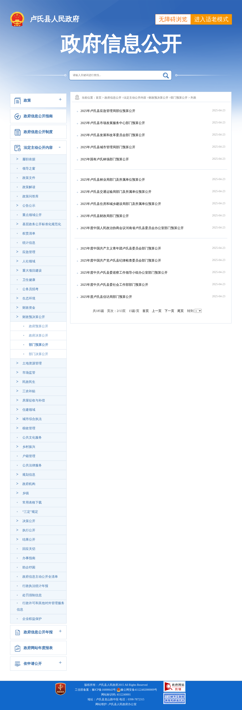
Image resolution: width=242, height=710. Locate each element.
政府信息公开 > (114, 97)
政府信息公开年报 (38, 632)
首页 (145, 311)
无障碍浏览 (173, 19)
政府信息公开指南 (38, 116)
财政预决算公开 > (160, 97)
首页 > (100, 97)
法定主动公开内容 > (136, 97)
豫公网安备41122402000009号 (137, 690)
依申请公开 (33, 664)
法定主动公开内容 (38, 148)
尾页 (180, 311)
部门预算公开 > (180, 97)
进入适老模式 (211, 19)
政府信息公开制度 (38, 132)
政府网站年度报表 (38, 648)
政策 (27, 100)
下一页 (169, 311)
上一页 (157, 311)
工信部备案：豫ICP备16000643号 (95, 689)
